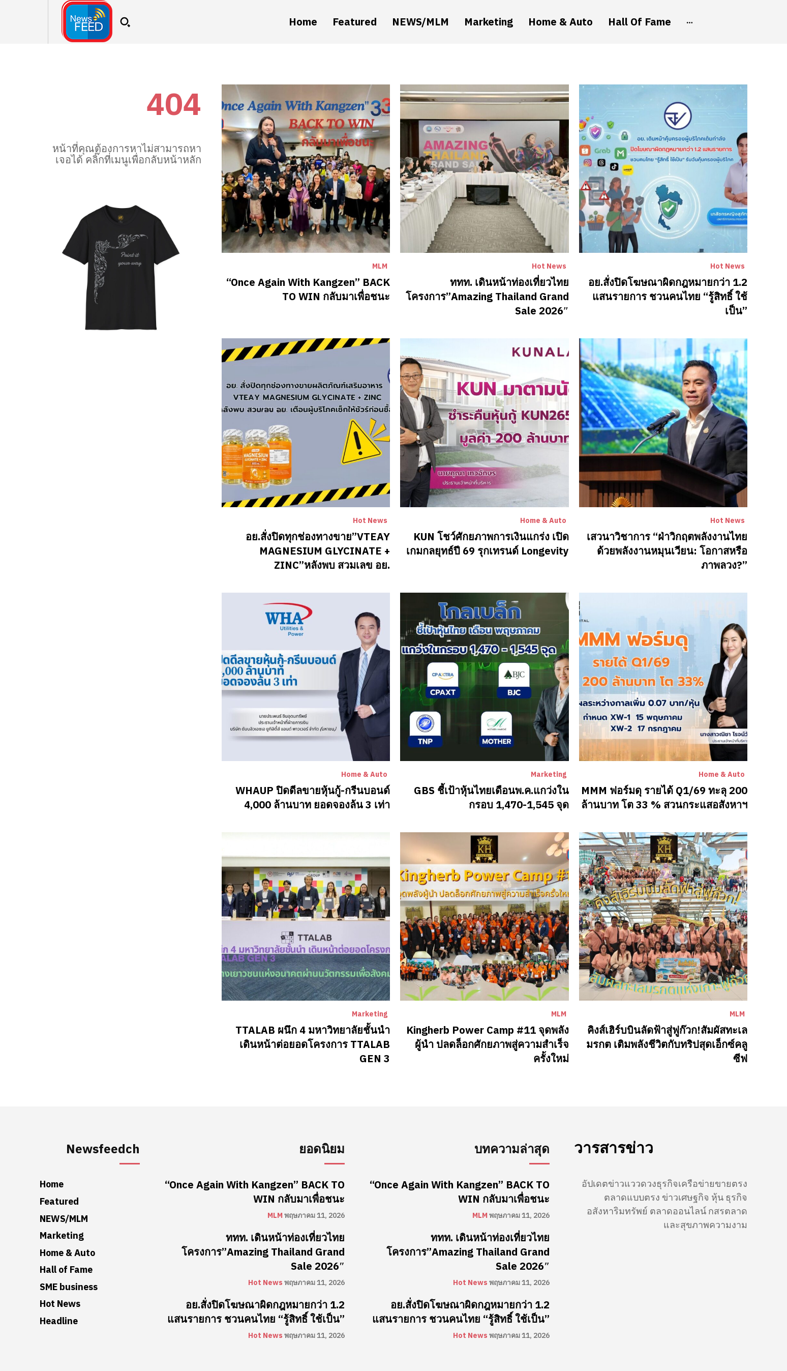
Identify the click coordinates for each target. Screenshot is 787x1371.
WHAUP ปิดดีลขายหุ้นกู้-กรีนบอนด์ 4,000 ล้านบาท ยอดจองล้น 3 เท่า (312, 797)
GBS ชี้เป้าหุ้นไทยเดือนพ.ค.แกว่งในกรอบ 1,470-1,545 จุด (491, 797)
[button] (125, 22)
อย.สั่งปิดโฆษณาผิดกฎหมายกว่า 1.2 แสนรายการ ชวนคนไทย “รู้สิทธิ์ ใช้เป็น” (667, 296)
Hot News (549, 266)
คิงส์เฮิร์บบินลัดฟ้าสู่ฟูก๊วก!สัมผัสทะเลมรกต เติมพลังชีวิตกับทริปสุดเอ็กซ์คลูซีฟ (666, 1044)
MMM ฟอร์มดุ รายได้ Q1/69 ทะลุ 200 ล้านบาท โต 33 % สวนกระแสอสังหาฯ (664, 797)
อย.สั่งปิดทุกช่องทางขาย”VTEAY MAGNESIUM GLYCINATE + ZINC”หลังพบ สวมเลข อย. (318, 551)
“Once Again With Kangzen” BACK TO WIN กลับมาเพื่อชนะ (308, 289)
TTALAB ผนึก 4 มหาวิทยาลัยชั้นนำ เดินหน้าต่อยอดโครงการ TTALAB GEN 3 (312, 1044)
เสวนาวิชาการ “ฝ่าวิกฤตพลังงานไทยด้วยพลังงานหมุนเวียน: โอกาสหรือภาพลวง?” (667, 551)
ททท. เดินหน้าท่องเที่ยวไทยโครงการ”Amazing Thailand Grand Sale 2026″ (487, 296)
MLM (379, 266)
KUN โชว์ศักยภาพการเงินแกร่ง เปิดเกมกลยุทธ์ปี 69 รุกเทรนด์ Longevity (487, 544)
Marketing (548, 774)
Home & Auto (543, 520)
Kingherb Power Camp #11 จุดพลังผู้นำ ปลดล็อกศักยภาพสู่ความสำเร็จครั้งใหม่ (487, 1044)
